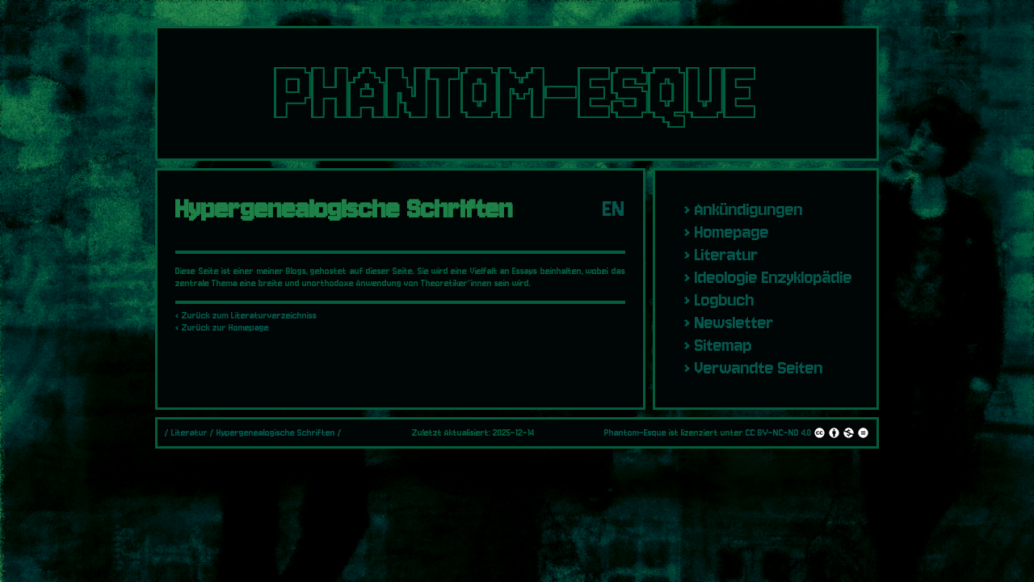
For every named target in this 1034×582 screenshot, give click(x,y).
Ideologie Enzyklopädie (773, 277)
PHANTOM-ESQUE (517, 93)
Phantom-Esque (635, 433)
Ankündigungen (749, 209)
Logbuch (724, 300)
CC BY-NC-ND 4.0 (807, 433)
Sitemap (723, 345)
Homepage (732, 232)
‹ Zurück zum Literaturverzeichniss (246, 316)
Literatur (727, 254)
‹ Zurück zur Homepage (222, 328)
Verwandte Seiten (759, 367)
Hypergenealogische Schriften (275, 433)
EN (614, 209)
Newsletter (734, 322)
